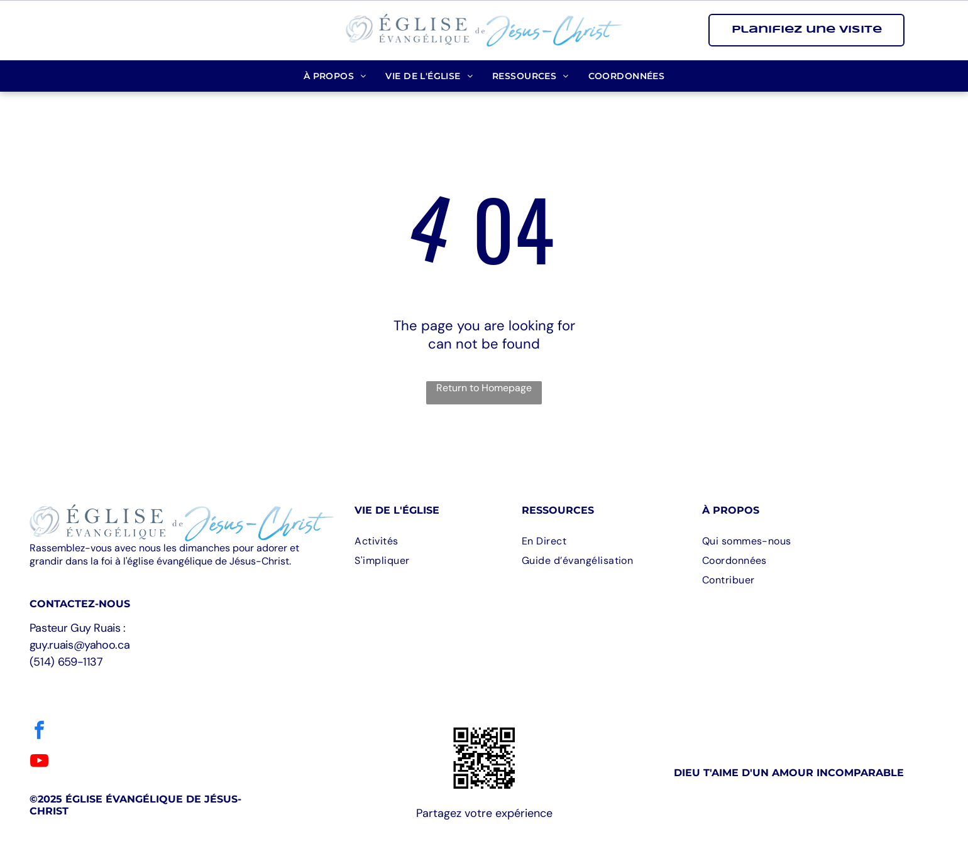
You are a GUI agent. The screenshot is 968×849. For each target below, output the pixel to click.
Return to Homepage (484, 387)
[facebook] (39, 732)
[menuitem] (335, 76)
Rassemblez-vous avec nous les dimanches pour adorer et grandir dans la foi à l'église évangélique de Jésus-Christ (164, 554)
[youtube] (39, 762)
